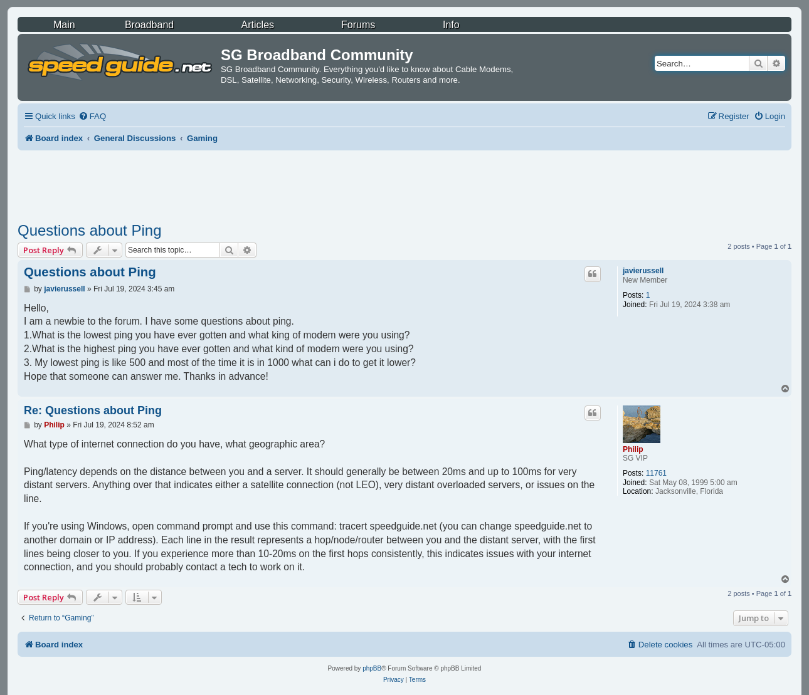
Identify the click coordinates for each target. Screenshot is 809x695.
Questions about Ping (90, 230)
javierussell (643, 270)
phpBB (371, 668)
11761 (656, 473)
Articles (257, 24)
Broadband (149, 24)
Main (64, 24)
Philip (633, 449)
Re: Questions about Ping (93, 410)
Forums (358, 24)
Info (451, 24)
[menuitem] (92, 116)
